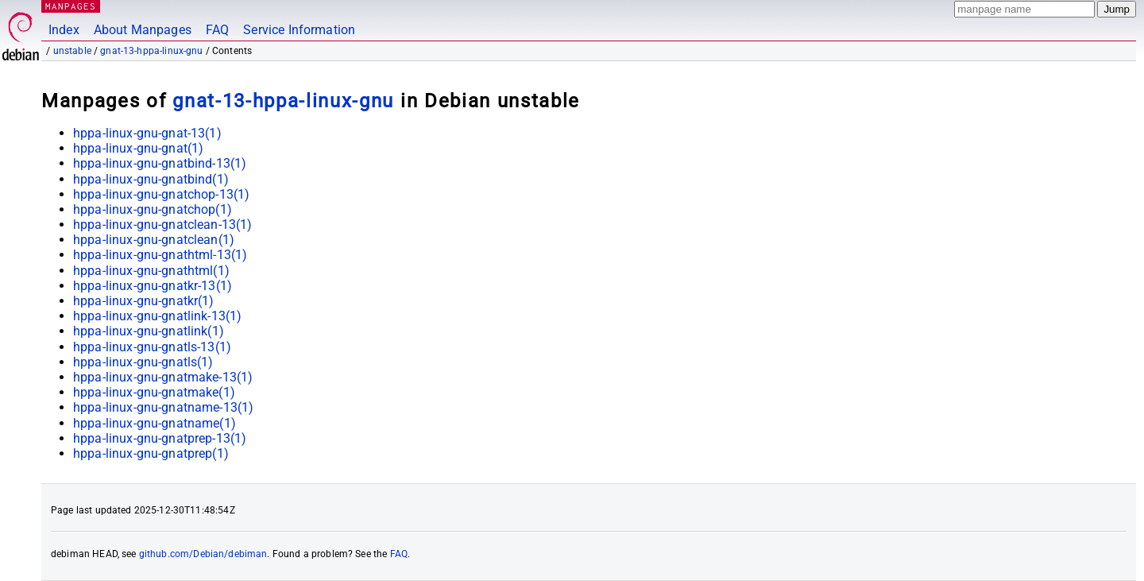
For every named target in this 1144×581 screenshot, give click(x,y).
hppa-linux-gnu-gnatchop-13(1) (161, 194)
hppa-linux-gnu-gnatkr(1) (143, 300)
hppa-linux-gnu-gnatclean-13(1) (163, 224)
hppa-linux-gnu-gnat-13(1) (147, 133)
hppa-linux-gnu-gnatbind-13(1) (159, 163)
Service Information (299, 29)
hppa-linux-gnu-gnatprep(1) (151, 453)
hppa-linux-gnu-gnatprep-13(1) (159, 438)
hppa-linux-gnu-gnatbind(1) (151, 179)
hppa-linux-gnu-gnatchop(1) (152, 209)
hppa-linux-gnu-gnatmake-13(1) (163, 377)
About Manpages (142, 29)
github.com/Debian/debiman (203, 554)
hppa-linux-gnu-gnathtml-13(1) (160, 254)
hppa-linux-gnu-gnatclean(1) (153, 239)
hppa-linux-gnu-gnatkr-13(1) (152, 285)
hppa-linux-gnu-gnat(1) (138, 148)
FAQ (217, 29)
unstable (72, 50)
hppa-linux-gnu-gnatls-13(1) (152, 346)
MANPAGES (70, 6)
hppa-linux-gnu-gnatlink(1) (148, 331)
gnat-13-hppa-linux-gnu (151, 50)
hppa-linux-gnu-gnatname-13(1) (163, 407)
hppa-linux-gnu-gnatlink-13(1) (157, 315)
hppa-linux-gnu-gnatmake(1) (154, 392)
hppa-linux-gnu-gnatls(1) (143, 362)
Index (63, 29)
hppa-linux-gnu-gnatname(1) (154, 423)
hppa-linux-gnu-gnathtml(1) (151, 270)
